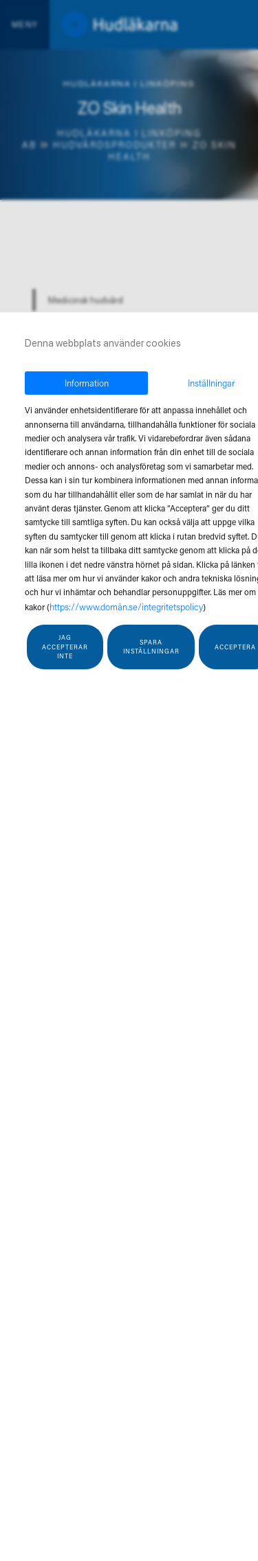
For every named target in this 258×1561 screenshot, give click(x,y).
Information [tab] (87, 383)
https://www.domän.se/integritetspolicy (126, 606)
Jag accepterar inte (65, 647)
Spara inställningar (151, 647)
